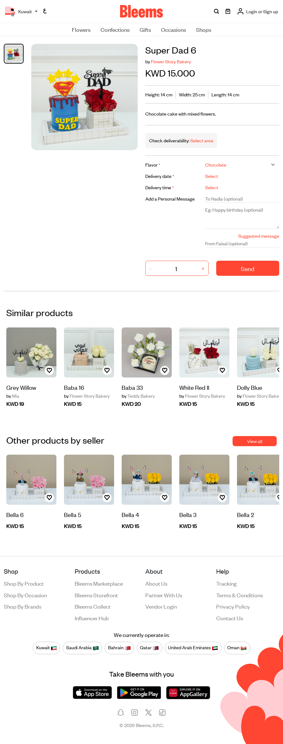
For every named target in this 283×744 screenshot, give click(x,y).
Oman (237, 647)
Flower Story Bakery (171, 61)
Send (247, 268)
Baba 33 (132, 387)
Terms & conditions (239, 595)
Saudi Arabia (82, 647)
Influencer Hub (92, 618)
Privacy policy (233, 606)
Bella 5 (72, 514)
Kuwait (46, 647)
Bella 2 (245, 514)
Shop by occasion (25, 595)
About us (156, 583)
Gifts (145, 29)
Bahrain (119, 647)
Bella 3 (187, 514)
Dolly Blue (249, 387)
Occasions (173, 29)
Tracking (226, 583)
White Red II (194, 387)
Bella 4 (130, 514)
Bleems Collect (93, 606)
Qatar (149, 647)
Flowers (81, 29)
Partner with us (163, 595)
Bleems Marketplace (99, 583)
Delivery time (159, 187)
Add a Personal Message (170, 198)
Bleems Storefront (96, 595)
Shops (203, 29)
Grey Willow (21, 387)
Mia (12, 395)
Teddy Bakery (138, 395)
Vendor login (161, 606)
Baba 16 (74, 387)
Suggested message (258, 235)
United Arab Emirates (193, 647)
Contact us (229, 618)
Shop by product (24, 583)
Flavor (152, 164)
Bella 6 (15, 514)
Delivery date (159, 176)
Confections (115, 29)
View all (254, 441)
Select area (201, 140)
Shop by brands (22, 606)
